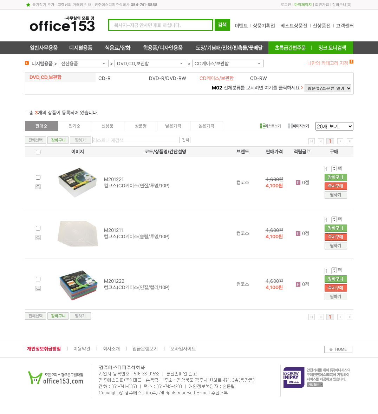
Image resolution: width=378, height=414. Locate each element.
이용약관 (81, 349)
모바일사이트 (183, 349)
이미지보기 (298, 125)
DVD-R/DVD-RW (167, 78)
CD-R (104, 78)
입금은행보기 (145, 349)
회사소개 (111, 349)
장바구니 (339, 4)
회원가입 (322, 4)
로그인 (286, 4)
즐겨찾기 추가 (43, 4)
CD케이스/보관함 (212, 63)
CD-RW (258, 78)
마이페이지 (303, 4)
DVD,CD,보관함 (133, 63)
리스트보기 (270, 125)
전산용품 (69, 63)
